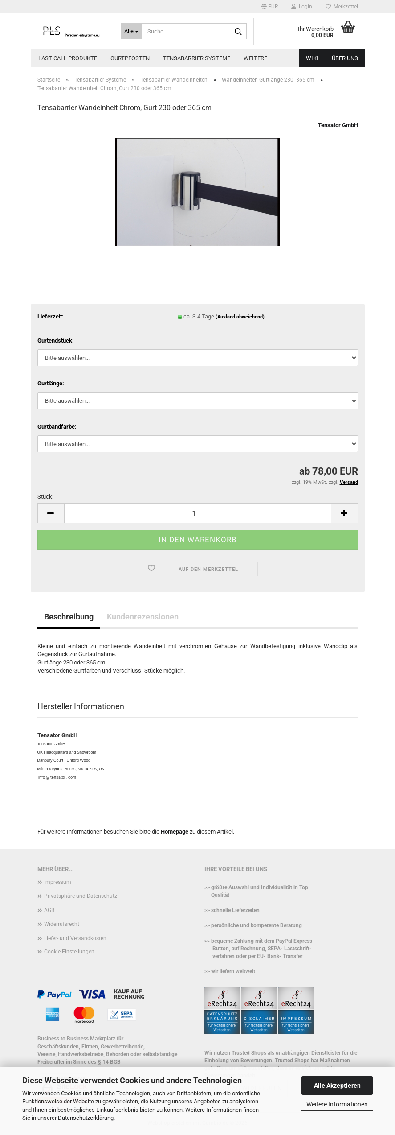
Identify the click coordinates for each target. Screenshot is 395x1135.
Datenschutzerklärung (86, 1117)
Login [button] (301, 7)
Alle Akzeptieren (337, 1085)
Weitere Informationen (337, 1104)
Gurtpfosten (130, 58)
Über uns (345, 58)
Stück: (45, 496)
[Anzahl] (197, 513)
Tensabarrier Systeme (196, 58)
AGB (49, 910)
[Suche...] (131, 31)
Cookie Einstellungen (69, 952)
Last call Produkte (67, 58)
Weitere (255, 58)
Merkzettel (342, 7)
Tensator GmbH (338, 125)
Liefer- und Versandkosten (75, 938)
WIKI (312, 58)
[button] (270, 6)
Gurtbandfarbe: (57, 426)
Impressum (57, 882)
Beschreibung (69, 616)
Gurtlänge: (50, 383)
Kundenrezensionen (143, 616)
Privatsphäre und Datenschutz (80, 896)
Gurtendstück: (55, 340)
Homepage (174, 831)
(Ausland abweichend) (240, 317)
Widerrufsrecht (61, 924)
